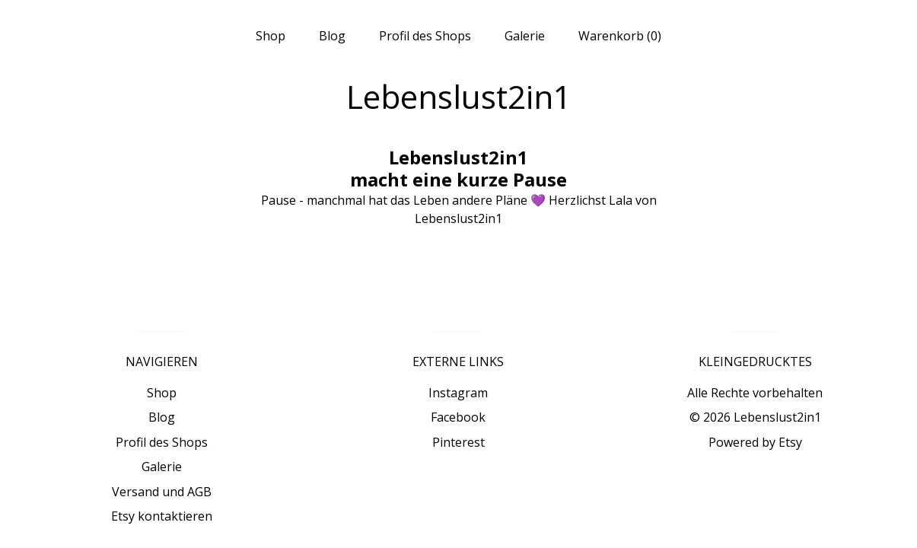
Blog (332, 35)
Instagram (458, 392)
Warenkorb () (619, 35)
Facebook (458, 417)
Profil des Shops (425, 35)
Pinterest (458, 442)
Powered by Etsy (755, 442)
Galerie (525, 35)
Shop (270, 35)
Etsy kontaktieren (161, 516)
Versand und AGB (162, 491)
